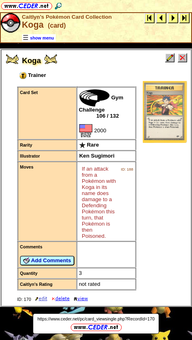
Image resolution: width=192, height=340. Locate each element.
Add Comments (47, 260)
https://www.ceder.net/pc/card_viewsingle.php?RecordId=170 (96, 318)
